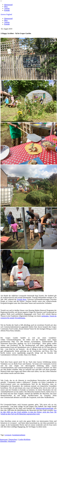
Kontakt (7, 10)
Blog (6, 6)
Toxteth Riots (21, 299)
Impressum (4, 439)
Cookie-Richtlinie (24, 439)
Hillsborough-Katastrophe (45, 408)
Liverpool (8, 435)
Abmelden (4, 441)
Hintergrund (8, 5)
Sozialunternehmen (18, 435)
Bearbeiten (12, 441)
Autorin (7, 8)
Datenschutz (13, 439)
